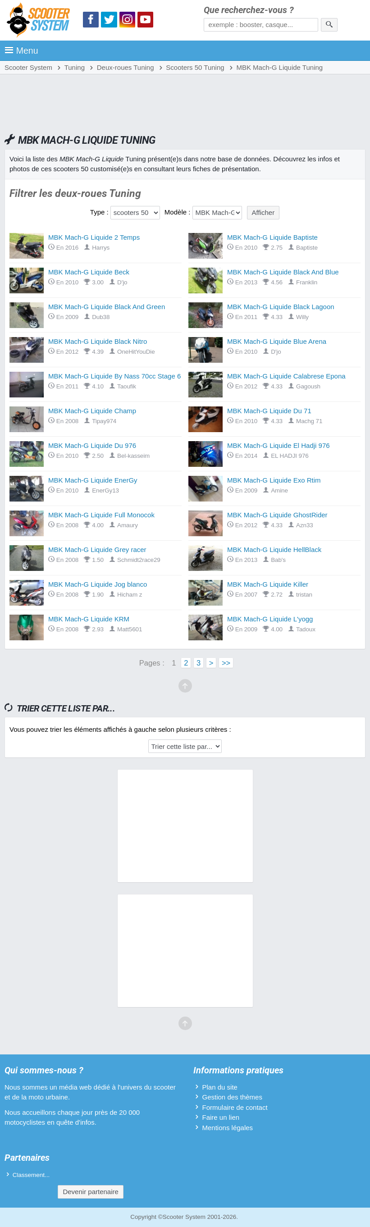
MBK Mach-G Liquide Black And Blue (283, 272)
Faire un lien (221, 1117)
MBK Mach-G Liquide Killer (267, 584)
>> (226, 663)
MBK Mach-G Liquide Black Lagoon (280, 306)
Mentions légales (227, 1127)
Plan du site (220, 1087)
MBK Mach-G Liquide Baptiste (272, 237)
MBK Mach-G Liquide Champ (92, 411)
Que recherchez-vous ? (249, 10)
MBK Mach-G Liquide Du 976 (92, 445)
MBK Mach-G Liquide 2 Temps (94, 237)
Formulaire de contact (235, 1107)
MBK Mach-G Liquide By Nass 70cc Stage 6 (114, 376)
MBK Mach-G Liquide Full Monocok (101, 515)
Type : (99, 212)
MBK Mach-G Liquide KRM (88, 619)
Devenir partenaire (90, 1191)
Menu (21, 50)
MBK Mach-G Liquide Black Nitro (97, 341)
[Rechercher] (329, 25)
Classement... (31, 1175)
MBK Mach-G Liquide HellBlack (274, 549)
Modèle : (177, 212)
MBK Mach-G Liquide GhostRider (277, 515)
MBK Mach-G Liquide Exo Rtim (274, 480)
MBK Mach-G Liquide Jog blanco (97, 584)
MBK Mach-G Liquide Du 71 (269, 411)
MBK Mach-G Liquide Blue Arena (276, 341)
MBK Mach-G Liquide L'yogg (270, 619)
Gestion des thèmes (232, 1097)
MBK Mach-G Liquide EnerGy (92, 480)
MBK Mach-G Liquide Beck (88, 272)
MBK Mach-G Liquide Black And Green (106, 306)
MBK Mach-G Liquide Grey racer (97, 549)
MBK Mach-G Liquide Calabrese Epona (286, 376)
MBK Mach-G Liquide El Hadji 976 (278, 445)
